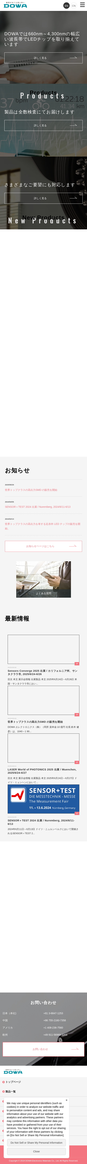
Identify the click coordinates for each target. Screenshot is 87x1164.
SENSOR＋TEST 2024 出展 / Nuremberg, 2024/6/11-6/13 (37, 506)
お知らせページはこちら (40, 546)
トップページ (13, 1081)
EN (66, 5)
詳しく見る (40, 57)
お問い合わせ (40, 1049)
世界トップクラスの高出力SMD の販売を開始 (31, 489)
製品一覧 (10, 1091)
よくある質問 (43, 593)
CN (74, 5)
